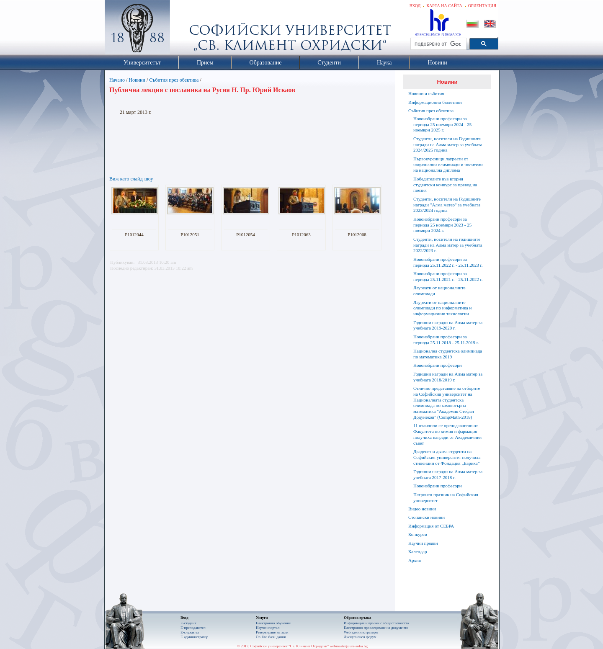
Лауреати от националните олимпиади (439, 290)
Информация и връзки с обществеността (376, 623)
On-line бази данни (271, 637)
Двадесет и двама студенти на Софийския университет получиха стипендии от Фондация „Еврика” (446, 457)
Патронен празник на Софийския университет (445, 497)
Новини (137, 80)
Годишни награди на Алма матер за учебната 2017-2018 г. (447, 474)
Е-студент (188, 623)
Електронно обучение (273, 623)
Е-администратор (194, 637)
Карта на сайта (444, 5)
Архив (414, 560)
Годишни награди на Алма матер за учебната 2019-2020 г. (447, 325)
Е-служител (189, 632)
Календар (417, 551)
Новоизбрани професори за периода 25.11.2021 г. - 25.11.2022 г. (447, 276)
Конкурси (417, 534)
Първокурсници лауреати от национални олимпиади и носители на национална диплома (448, 164)
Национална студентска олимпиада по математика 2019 (447, 353)
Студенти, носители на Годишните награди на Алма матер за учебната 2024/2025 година (447, 144)
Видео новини (422, 508)
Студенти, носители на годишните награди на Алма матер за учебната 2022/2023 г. (447, 245)
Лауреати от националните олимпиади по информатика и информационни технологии (442, 308)
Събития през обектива (173, 80)
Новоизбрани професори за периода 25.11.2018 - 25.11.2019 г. (446, 339)
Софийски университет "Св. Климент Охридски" (184, 29)
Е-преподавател (193, 628)
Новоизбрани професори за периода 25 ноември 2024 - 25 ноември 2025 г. (442, 124)
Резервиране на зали (272, 632)
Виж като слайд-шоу (131, 179)
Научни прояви (423, 543)
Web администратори (361, 632)
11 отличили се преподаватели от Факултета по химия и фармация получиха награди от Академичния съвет (447, 434)
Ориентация (482, 5)
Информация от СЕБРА (431, 525)
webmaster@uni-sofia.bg (349, 646)
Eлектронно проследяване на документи (376, 628)
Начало (117, 80)
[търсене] (438, 44)
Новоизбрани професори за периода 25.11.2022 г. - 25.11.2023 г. (447, 262)
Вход (415, 5)
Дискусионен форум (360, 637)
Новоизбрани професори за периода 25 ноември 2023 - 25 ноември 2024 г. (442, 224)
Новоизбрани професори (437, 365)
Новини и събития (426, 93)
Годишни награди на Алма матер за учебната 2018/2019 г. (447, 376)
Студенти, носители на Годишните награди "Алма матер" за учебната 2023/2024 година (447, 204)
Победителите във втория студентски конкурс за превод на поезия (445, 184)
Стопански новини (426, 517)
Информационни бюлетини (435, 102)
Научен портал (267, 628)
